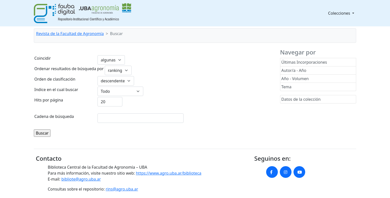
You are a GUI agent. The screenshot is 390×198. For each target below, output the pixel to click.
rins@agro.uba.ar (122, 189)
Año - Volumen (295, 78)
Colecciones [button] (339, 13)
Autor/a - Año (293, 70)
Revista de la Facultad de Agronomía (70, 33)
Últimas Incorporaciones (304, 62)
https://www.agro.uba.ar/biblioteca (168, 173)
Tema (286, 87)
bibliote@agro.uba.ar (81, 179)
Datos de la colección (301, 99)
